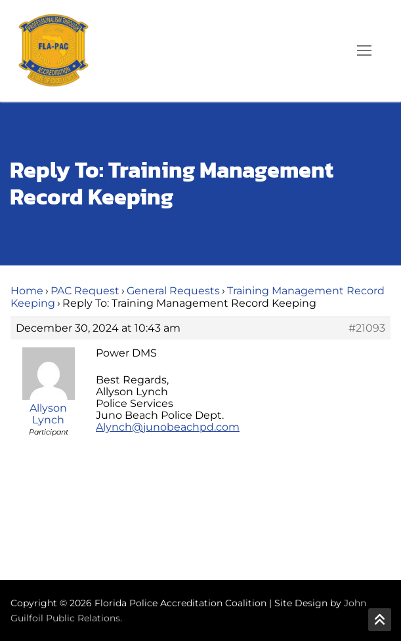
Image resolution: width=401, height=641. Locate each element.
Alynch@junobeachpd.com (168, 427)
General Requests (173, 290)
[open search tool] (327, 50)
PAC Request (85, 290)
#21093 (366, 328)
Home (27, 290)
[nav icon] (364, 51)
